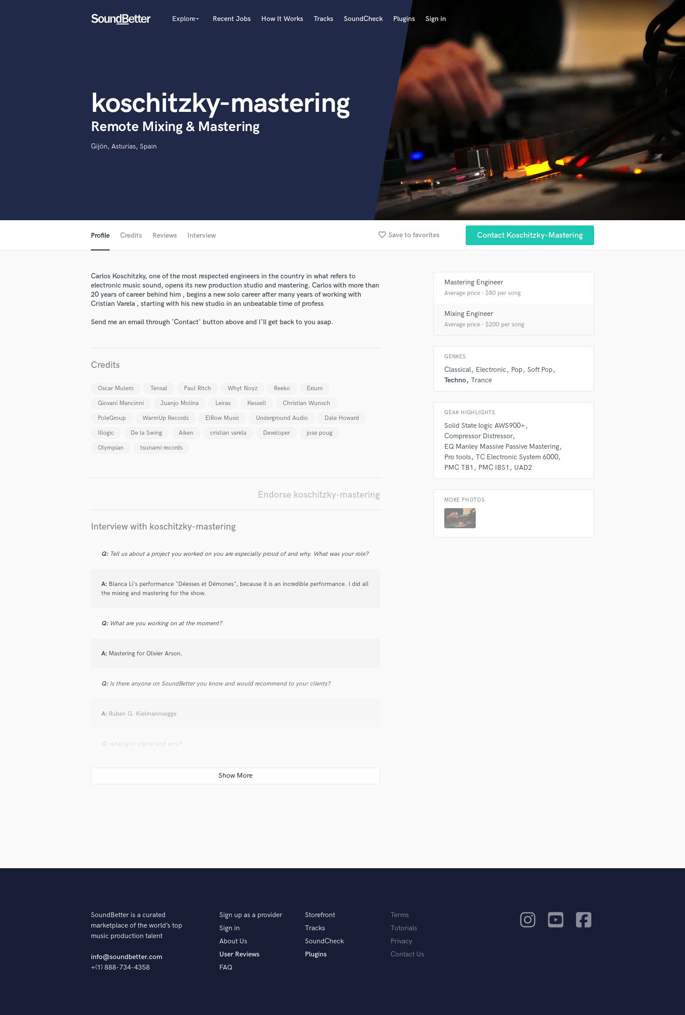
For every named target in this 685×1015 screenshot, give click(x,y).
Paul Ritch (197, 388)
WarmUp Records (165, 418)
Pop (516, 370)
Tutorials (404, 928)
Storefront (320, 915)
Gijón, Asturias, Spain (124, 146)
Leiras (223, 403)
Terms (400, 915)
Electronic (491, 370)
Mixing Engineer (468, 314)
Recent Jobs (232, 19)
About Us (233, 941)
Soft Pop (540, 370)
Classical (457, 370)
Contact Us (407, 954)
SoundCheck (363, 19)
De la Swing (146, 432)
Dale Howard (342, 418)
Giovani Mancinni (121, 403)
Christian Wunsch (306, 403)
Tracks (323, 19)
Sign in (436, 19)
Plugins (404, 19)
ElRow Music (222, 418)
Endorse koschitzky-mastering (319, 494)
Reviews (164, 236)
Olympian (111, 447)
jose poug (319, 432)
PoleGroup (112, 418)
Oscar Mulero (116, 388)
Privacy (401, 941)
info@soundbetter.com (126, 957)
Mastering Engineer (473, 282)
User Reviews (239, 954)
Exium (315, 388)
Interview (201, 236)
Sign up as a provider (250, 915)
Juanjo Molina (179, 403)
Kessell (256, 403)
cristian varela (228, 432)
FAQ (225, 967)
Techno (455, 380)
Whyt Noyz (242, 388)
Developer (276, 432)
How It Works (282, 19)
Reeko (282, 388)
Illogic (106, 432)
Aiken (186, 432)
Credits (131, 236)
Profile (100, 236)
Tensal (158, 388)
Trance (481, 380)
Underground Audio (282, 418)
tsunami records (161, 447)
